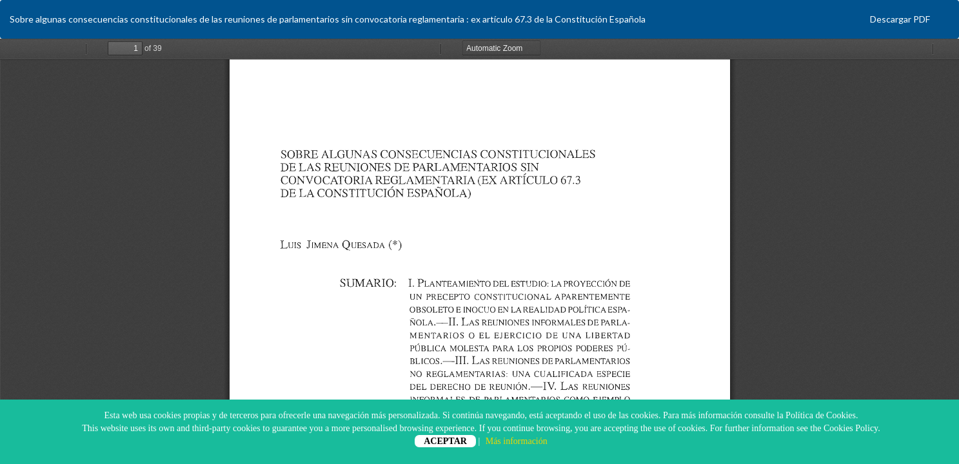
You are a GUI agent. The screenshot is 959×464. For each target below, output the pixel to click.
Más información (517, 441)
